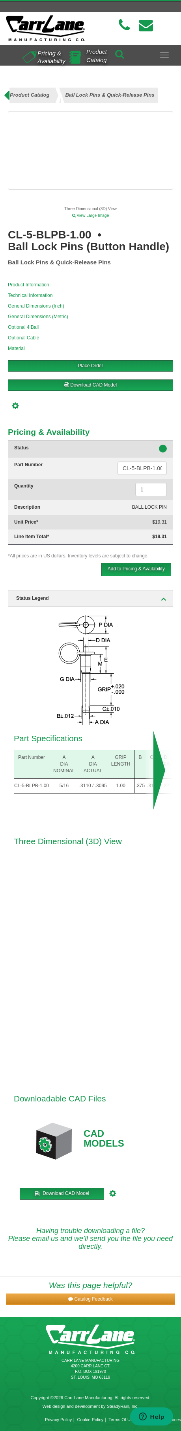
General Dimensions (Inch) (36, 306)
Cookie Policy (90, 1419)
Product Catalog (96, 55)
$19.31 (159, 522)
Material (16, 348)
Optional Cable (23, 338)
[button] (90, 1299)
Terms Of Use (121, 1419)
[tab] (90, 598)
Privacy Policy (58, 1419)
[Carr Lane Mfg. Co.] (45, 28)
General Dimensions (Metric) (38, 316)
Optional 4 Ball (23, 327)
